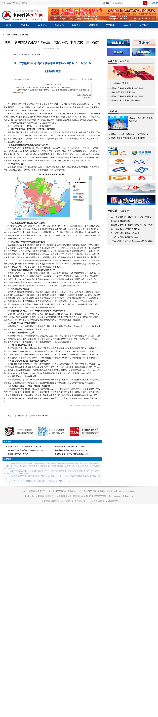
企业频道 (42, 25)
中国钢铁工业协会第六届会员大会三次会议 (127, 88)
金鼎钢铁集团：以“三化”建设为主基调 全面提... (73, 454)
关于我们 (143, 25)
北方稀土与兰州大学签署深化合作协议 (125, 237)
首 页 (8, 25)
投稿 (107, 3)
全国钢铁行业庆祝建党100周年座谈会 (125, 100)
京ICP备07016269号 (87, 501)
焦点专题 (59, 25)
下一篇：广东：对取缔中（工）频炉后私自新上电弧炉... (28, 416)
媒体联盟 (112, 210)
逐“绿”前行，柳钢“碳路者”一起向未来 (125, 233)
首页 (8, 35)
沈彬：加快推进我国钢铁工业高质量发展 (128, 138)
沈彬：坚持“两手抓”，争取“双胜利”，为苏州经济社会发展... (133, 217)
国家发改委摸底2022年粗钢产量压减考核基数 (23, 447)
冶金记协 (124, 210)
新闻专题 (124, 61)
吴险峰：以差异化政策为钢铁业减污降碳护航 (130, 134)
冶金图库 (127, 25)
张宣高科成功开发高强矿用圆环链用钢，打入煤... (25, 450)
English (154, 3)
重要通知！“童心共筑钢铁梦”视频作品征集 (71, 450)
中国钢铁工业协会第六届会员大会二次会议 (127, 96)
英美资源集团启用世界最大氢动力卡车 (70, 447)
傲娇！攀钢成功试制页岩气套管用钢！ (125, 229)
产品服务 (110, 25)
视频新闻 (93, 25)
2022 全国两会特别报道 (118, 83)
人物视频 (112, 111)
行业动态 (24, 35)
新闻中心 (25, 25)
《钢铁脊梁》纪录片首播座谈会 (122, 92)
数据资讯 (76, 25)
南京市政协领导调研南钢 (120, 221)
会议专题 (112, 61)
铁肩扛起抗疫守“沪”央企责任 (17, 454)
